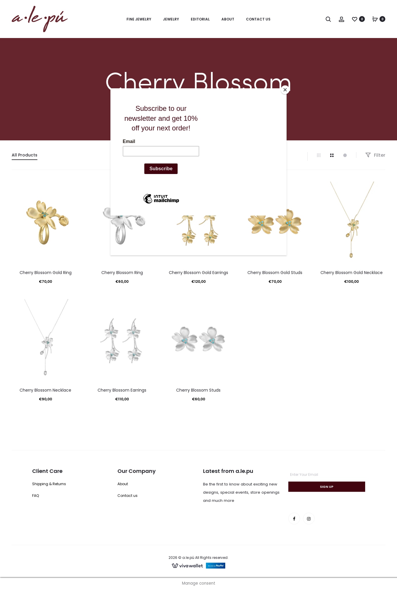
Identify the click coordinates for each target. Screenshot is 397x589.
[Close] (285, 89)
